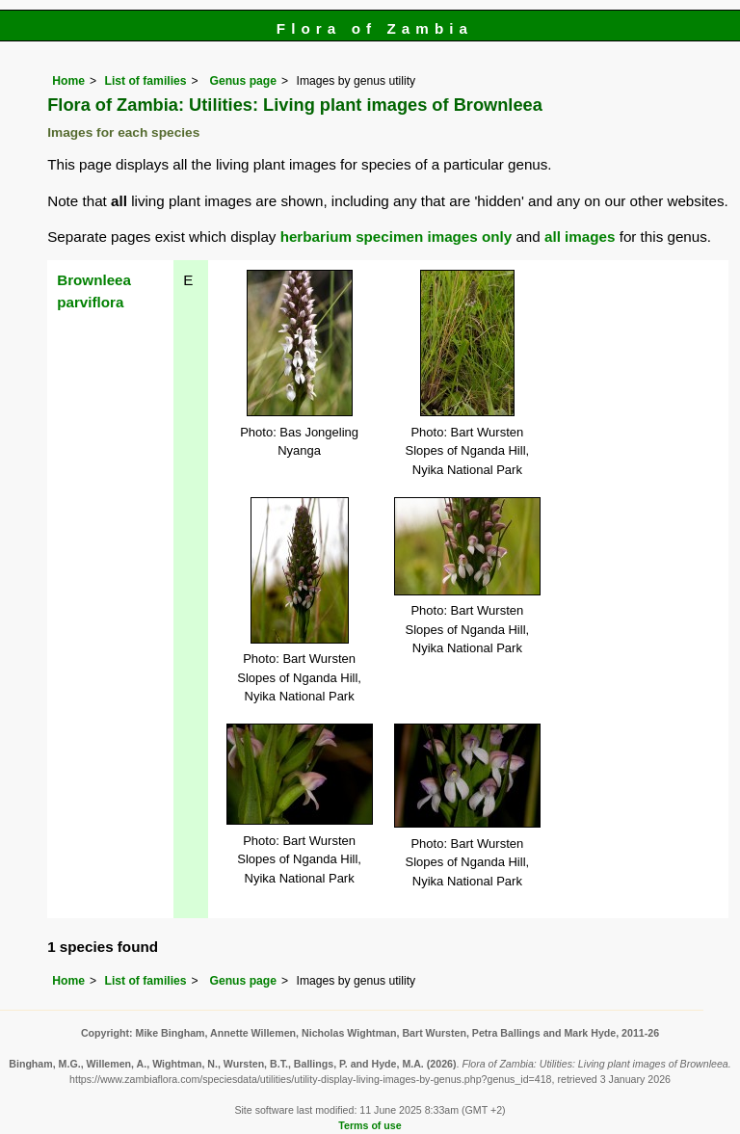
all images (579, 236)
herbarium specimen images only (396, 236)
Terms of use (369, 1125)
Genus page (243, 81)
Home (68, 81)
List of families (145, 81)
